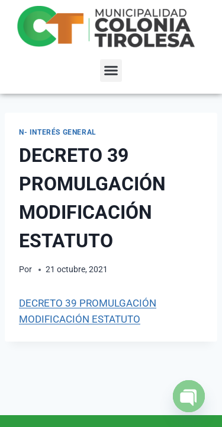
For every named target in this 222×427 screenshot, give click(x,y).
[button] (111, 70)
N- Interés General (57, 132)
